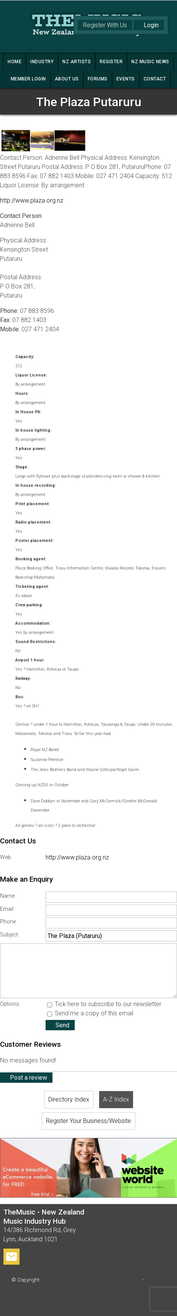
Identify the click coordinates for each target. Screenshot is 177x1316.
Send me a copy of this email (90, 1013)
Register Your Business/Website (88, 1120)
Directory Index (68, 1099)
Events (125, 79)
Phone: (8, 921)
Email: (7, 909)
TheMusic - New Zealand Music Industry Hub (91, 1280)
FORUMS (98, 79)
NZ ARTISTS (76, 61)
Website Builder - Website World (88, 1304)
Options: (10, 1004)
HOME (14, 61)
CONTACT (155, 79)
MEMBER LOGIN (28, 79)
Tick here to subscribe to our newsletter (104, 1004)
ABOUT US (67, 79)
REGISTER (111, 61)
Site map (155, 1280)
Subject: (9, 934)
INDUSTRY (42, 61)
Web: (6, 857)
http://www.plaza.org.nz (31, 200)
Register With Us (105, 25)
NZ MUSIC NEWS (150, 61)
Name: (8, 896)
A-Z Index (116, 1099)
